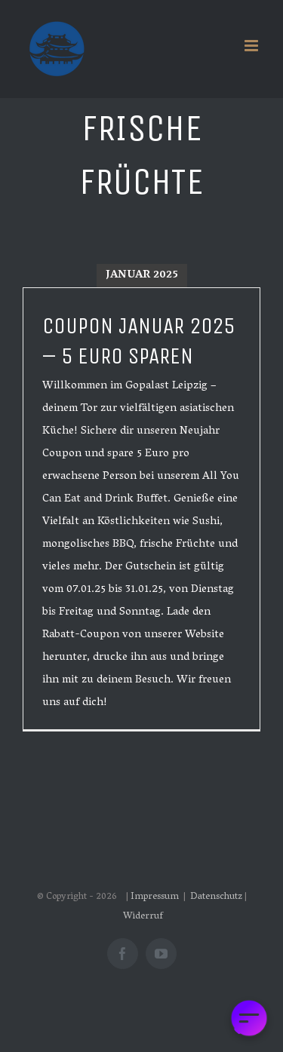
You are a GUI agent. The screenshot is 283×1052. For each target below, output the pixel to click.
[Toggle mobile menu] (252, 46)
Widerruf (143, 916)
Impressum (156, 897)
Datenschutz (216, 897)
